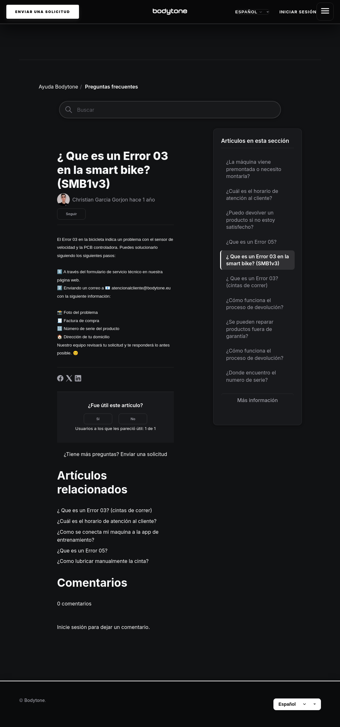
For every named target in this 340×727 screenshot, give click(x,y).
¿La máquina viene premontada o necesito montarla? (253, 170)
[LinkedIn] (78, 379)
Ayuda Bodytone (58, 88)
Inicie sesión (72, 628)
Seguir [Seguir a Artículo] (71, 215)
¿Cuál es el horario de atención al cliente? (252, 195)
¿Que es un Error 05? (251, 243)
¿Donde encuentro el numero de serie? (251, 377)
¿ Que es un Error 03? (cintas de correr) (252, 283)
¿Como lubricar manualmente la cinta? (102, 562)
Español (292, 704)
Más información (257, 401)
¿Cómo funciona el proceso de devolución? (254, 305)
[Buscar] (170, 111)
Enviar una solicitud (42, 12)
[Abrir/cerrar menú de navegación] (325, 12)
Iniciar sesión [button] (298, 12)
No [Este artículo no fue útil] (133, 420)
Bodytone (34, 700)
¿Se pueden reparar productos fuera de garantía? (249, 330)
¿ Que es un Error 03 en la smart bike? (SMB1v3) (257, 261)
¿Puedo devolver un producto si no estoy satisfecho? (250, 221)
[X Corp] (69, 379)
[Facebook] (60, 379)
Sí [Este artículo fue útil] (98, 420)
